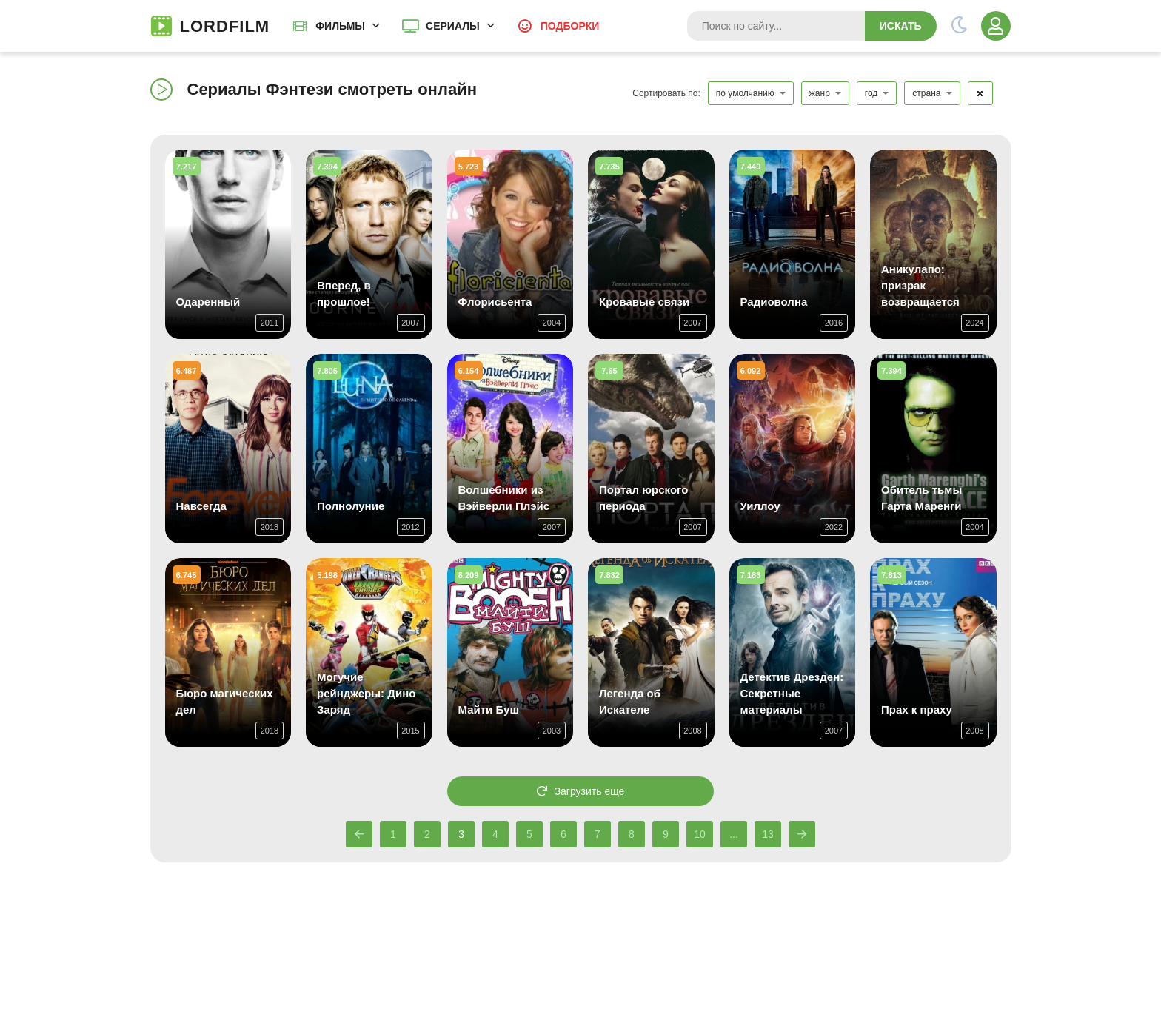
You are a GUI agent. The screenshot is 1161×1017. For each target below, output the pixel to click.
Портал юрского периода (643, 497)
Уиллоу (760, 506)
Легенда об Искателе (629, 701)
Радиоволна (774, 301)
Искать (901, 26)
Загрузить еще (581, 791)
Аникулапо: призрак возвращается (920, 285)
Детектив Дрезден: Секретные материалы (792, 693)
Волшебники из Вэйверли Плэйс (504, 497)
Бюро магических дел (224, 701)
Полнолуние (350, 506)
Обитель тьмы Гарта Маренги (921, 497)
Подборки (570, 26)
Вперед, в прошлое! (344, 293)
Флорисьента (495, 301)
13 (768, 834)
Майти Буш (488, 709)
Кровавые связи (644, 301)
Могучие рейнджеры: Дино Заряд (366, 693)
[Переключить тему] (959, 26)
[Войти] (996, 26)
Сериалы (453, 26)
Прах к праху (916, 709)
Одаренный (208, 301)
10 (700, 834)
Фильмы (340, 26)
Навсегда (201, 506)
